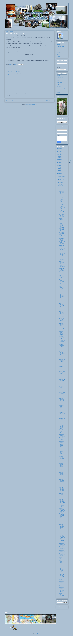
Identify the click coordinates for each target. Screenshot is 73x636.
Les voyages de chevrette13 (20, 6)
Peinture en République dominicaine (61, 308)
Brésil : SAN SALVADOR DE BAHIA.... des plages (62, 489)
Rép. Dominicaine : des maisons (62, 280)
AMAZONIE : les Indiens (61, 494)
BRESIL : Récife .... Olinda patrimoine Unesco (62, 383)
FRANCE (58, 54)
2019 (59, 159)
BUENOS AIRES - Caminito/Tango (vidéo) (62, 211)
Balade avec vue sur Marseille (61, 239)
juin (60, 185)
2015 (59, 165)
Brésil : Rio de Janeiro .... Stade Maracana (61, 431)
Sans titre (61, 321)
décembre (61, 176)
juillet (60, 184)
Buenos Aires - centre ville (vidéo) (61, 192)
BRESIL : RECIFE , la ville (61, 357)
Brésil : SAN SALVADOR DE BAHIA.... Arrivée (62, 537)
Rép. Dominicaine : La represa (62, 284)
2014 (59, 167)
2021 (59, 156)
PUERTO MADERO (61, 219)
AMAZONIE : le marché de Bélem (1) (62, 360)
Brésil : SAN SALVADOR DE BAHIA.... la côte (62, 505)
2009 (59, 174)
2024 (59, 151)
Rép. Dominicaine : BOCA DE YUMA (62, 288)
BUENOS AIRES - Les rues (61, 200)
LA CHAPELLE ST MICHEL (61, 595)
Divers (58, 84)
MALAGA (60, 246)
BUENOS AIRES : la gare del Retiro (61, 188)
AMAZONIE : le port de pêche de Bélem (62, 337)
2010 (59, 173)
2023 (59, 153)
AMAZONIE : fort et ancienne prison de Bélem (61, 333)
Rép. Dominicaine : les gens (62, 272)
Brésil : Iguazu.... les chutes (62, 558)
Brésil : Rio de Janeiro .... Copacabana (62, 435)
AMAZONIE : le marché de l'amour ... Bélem (62, 342)
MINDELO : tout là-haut (62, 251)
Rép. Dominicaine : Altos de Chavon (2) (62, 565)
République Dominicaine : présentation (62, 315)
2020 (59, 157)
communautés (59, 82)
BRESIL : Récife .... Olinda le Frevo (62, 372)
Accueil (29, 100)
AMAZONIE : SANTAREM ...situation (61, 415)
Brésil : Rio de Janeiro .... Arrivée (61, 588)
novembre (61, 177)
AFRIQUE (59, 44)
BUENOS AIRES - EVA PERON (62, 207)
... (60, 221)
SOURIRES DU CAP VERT (62, 249)
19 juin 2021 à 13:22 (16, 71)
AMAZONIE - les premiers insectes (61, 496)
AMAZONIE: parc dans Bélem (61, 324)
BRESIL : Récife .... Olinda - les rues (62, 364)
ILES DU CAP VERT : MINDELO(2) (62, 265)
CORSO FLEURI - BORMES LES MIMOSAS (61, 225)
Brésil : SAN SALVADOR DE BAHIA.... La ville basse (62, 501)
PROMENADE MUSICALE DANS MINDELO (61, 258)
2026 (59, 148)
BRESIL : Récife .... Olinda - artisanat (62, 369)
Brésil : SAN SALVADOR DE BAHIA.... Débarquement (62, 526)
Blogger (38, 633)
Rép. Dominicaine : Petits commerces (62, 277)
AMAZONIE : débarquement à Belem (62, 399)
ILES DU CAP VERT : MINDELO (61, 269)
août (60, 182)
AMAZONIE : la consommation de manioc (62, 349)
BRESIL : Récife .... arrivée (62, 393)
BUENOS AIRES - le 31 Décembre (62, 235)
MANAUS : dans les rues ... (62, 449)
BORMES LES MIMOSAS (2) (61, 229)
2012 (59, 170)
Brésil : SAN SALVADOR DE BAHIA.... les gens (62, 484)
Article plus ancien (49, 100)
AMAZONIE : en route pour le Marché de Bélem (62, 376)
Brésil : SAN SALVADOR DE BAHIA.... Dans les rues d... (62, 521)
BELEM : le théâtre (61, 387)
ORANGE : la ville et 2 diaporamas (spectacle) (61, 216)
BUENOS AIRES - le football (61, 203)
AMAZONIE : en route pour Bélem (62, 396)
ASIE (58, 50)
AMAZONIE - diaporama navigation (61, 480)
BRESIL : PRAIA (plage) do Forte (61, 422)
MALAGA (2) (61, 245)
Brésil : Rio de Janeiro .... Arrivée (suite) (61, 583)
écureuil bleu (10, 71)
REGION (58, 56)
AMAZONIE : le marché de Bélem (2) (62, 345)
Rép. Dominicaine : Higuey (62, 561)
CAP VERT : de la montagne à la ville (62, 254)
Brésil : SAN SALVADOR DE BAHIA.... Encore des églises (62, 510)
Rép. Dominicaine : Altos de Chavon (62, 570)
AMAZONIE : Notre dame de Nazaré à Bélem (61, 328)
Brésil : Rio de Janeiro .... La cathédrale (62, 544)
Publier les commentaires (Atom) (31, 104)
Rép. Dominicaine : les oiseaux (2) (62, 300)
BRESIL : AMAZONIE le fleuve (61, 540)
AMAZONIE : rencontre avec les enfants (61, 465)
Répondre (10, 74)
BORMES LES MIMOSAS (61, 233)
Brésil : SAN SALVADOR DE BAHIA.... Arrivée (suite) (62, 531)
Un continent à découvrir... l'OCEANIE (61, 575)
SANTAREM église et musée (61, 406)
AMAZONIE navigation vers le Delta (61, 402)
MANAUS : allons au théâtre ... (61, 445)
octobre (60, 179)
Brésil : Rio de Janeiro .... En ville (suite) (61, 427)
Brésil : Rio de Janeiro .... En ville (61, 438)
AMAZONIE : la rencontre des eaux (62, 461)
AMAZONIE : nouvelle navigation (61, 457)
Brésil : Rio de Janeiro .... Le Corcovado (62, 551)
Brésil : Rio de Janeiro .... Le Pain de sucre (62, 547)
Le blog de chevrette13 (61, 90)
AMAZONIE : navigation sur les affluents (61, 469)
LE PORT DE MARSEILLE (62, 591)
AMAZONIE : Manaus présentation (61, 473)
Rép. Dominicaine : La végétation (62, 292)
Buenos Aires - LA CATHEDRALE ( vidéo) (62, 196)
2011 (59, 171)
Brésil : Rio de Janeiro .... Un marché (61, 442)
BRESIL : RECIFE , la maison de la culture (62, 353)
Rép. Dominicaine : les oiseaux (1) (62, 305)
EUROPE (59, 52)
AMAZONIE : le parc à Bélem (62, 380)
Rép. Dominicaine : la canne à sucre (62, 296)
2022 (59, 154)
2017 (59, 162)
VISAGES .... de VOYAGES (62, 419)
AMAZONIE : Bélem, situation (61, 390)
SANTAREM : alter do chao (62, 413)
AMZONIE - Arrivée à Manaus (61, 477)
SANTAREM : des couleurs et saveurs (62, 409)
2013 (59, 168)
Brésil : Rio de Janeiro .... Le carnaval (62, 554)
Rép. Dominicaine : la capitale (62, 312)
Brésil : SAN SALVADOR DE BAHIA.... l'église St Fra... (62, 515)
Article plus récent (9, 100)
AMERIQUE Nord (11, 65)
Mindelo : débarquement (62, 262)
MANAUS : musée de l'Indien (61, 452)
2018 (59, 160)
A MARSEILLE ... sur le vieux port (61, 319)
